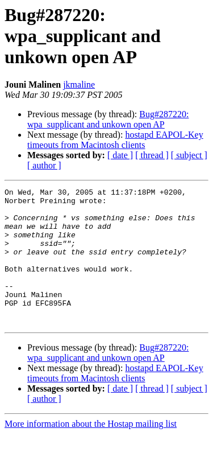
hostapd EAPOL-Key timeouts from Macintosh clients (115, 140)
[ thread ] (152, 155)
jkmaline (79, 84)
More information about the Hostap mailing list (91, 451)
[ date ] (120, 155)
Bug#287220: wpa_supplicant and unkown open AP (108, 119)
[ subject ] (189, 155)
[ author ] (44, 165)
